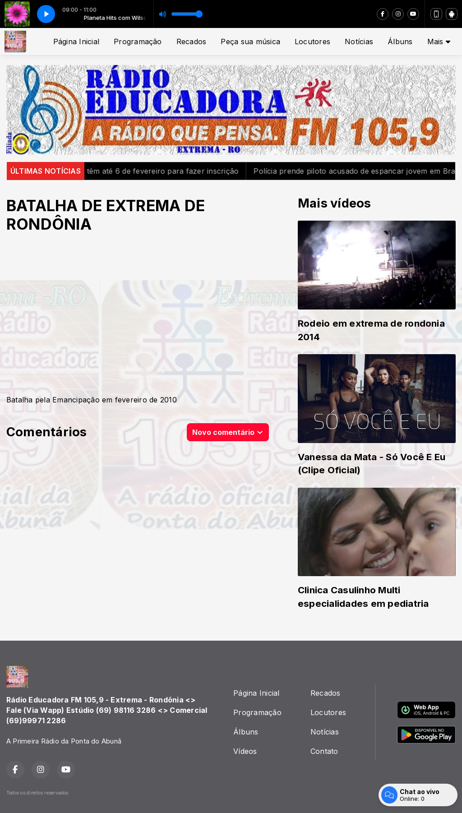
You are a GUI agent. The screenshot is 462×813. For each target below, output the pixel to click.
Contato (324, 751)
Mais (438, 41)
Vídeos (245, 751)
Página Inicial (76, 41)
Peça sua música (250, 41)
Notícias (359, 41)
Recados (191, 41)
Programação (138, 41)
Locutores (312, 41)
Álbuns (400, 41)
